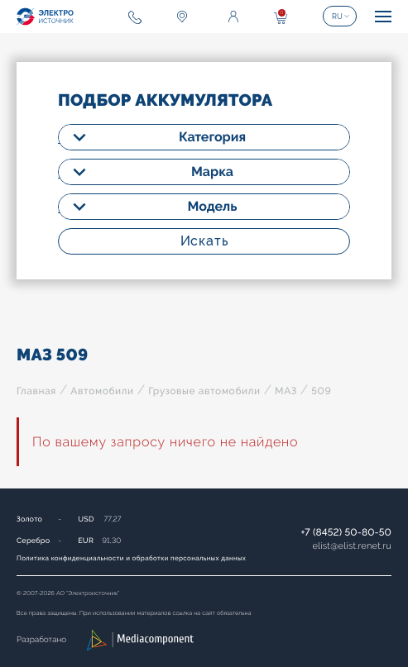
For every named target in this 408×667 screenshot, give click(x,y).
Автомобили (101, 391)
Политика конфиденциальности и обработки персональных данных (131, 558)
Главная (36, 391)
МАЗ (286, 391)
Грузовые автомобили (204, 391)
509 (321, 391)
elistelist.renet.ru (351, 546)
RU (337, 16)
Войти (233, 16)
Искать (204, 241)
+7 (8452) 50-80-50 (345, 532)
